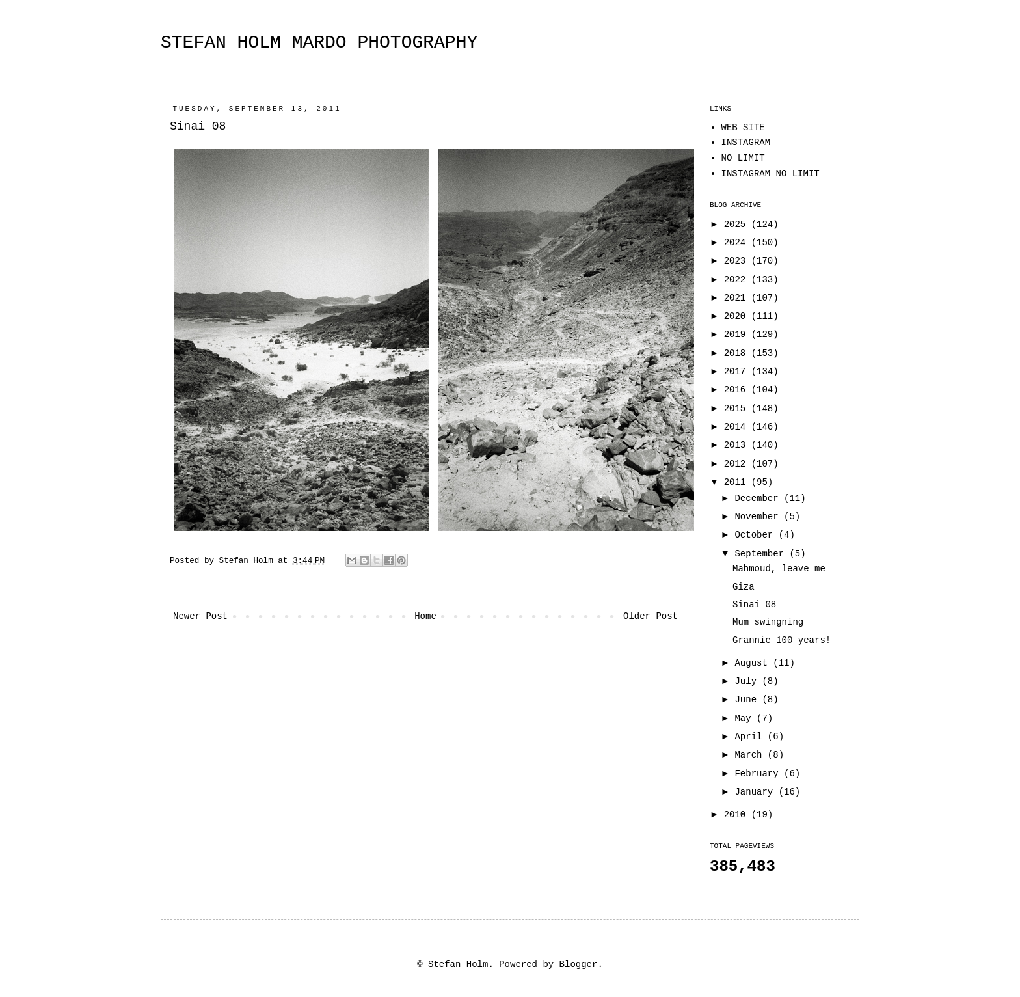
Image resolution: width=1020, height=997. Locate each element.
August (753, 663)
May (745, 718)
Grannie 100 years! (781, 640)
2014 (737, 427)
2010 (737, 815)
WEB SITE (743, 127)
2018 (737, 353)
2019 (737, 334)
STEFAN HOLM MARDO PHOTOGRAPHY (319, 43)
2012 (737, 464)
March (750, 755)
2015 (737, 408)
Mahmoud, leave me (778, 569)
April (750, 736)
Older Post (650, 616)
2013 (737, 445)
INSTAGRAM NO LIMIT (770, 174)
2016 (737, 390)
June (748, 699)
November (759, 517)
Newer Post (200, 616)
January (756, 792)
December (759, 498)
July (748, 681)
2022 (737, 280)
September (761, 554)
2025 (737, 224)
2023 (737, 261)
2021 (737, 298)
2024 (737, 243)
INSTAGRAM (746, 142)
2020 (737, 316)
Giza (743, 587)
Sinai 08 (754, 604)
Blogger (578, 964)
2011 (737, 482)
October (756, 535)
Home (425, 616)
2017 (737, 371)
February (759, 774)
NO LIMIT (743, 158)
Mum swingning (767, 622)
